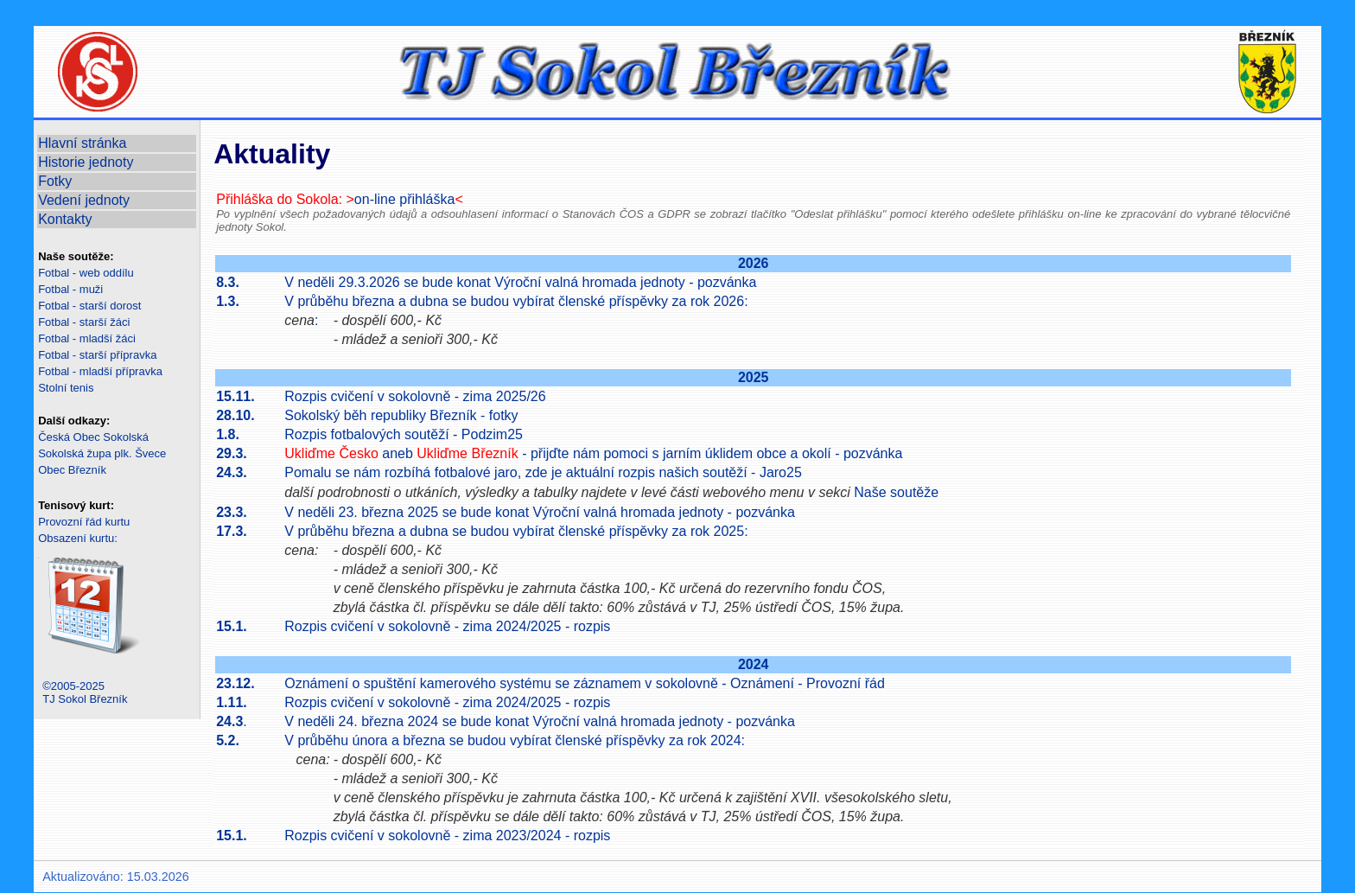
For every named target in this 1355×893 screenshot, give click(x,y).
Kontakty (65, 219)
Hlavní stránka (82, 143)
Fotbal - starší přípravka (97, 354)
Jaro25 (781, 472)
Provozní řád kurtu (84, 521)
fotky (503, 415)
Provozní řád (845, 683)
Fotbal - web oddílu (86, 272)
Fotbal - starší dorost (89, 305)
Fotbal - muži (70, 289)
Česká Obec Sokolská (93, 437)
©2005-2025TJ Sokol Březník (84, 692)
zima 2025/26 (504, 396)
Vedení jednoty (84, 200)
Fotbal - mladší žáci (87, 338)
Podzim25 (492, 434)
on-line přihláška (404, 199)
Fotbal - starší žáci (84, 322)
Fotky (55, 181)
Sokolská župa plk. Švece (102, 453)
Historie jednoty (85, 162)
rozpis (592, 626)
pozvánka (727, 282)
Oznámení (762, 683)
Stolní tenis (65, 387)
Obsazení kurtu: (78, 538)
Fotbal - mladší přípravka (100, 371)
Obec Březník (72, 469)
